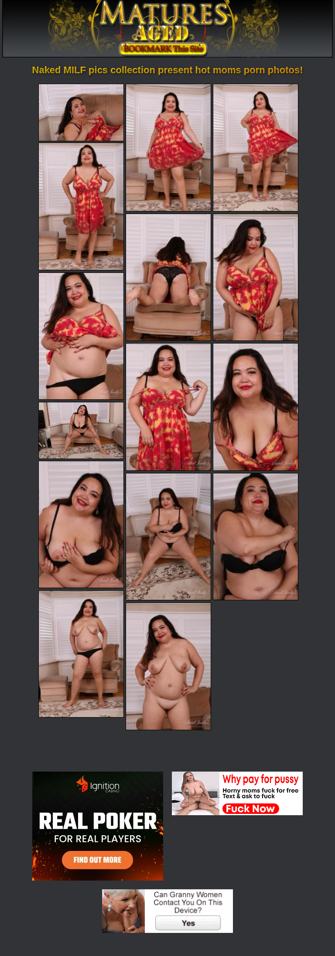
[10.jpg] (81, 430)
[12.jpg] (168, 536)
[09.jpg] (255, 406)
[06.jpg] (255, 277)
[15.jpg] (168, 666)
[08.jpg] (168, 406)
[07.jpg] (81, 336)
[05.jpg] (168, 277)
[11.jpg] (81, 524)
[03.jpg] (255, 147)
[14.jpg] (81, 654)
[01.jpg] (81, 112)
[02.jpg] (168, 147)
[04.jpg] (81, 206)
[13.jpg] (255, 536)
